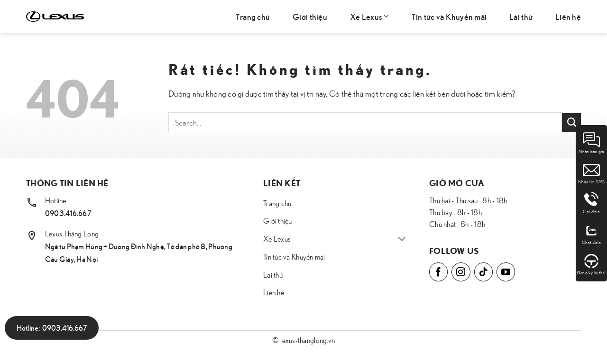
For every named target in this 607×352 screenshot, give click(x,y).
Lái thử (521, 16)
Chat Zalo (591, 233)
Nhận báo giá (591, 142)
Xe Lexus (369, 16)
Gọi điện (591, 203)
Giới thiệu (310, 16)
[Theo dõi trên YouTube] (506, 271)
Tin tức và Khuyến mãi (449, 16)
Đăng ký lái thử (591, 264)
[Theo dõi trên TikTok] (483, 271)
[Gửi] (571, 122)
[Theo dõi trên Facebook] (438, 271)
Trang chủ (253, 16)
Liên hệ (568, 16)
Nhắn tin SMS (591, 173)
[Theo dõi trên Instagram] (460, 271)
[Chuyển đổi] (402, 239)
